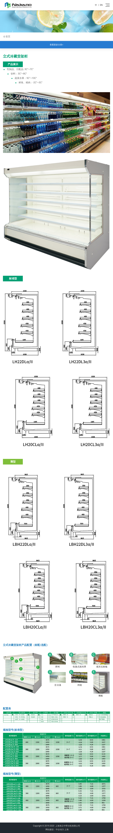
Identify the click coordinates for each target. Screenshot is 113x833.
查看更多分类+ (56, 45)
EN (101, 5)
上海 (66, 829)
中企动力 (60, 829)
